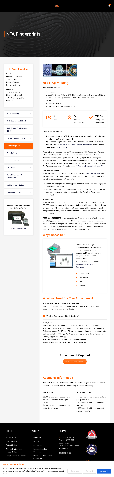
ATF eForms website (91, 173)
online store (65, 144)
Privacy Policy (11, 441)
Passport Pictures (14, 192)
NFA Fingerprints (13, 146)
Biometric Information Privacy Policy (14, 450)
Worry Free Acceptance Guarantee (42, 457)
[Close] (111, 462)
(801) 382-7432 (65, 453)
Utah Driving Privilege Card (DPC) (17, 129)
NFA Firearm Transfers (81, 144)
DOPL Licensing (13, 114)
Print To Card (12, 153)
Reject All (89, 471)
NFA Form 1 (64, 147)
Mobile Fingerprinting (15, 185)
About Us (37, 437)
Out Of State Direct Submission (14, 176)
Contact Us (37, 445)
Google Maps (64, 443)
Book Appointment (74, 362)
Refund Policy (11, 445)
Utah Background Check (16, 121)
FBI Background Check (16, 138)
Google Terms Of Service (16, 456)
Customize (75, 471)
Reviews (36, 441)
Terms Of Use (11, 437)
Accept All (104, 471)
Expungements (13, 160)
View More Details (18, 229)
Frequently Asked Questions (40, 450)
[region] (57, 469)
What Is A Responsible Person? (89, 166)
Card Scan (11, 168)
